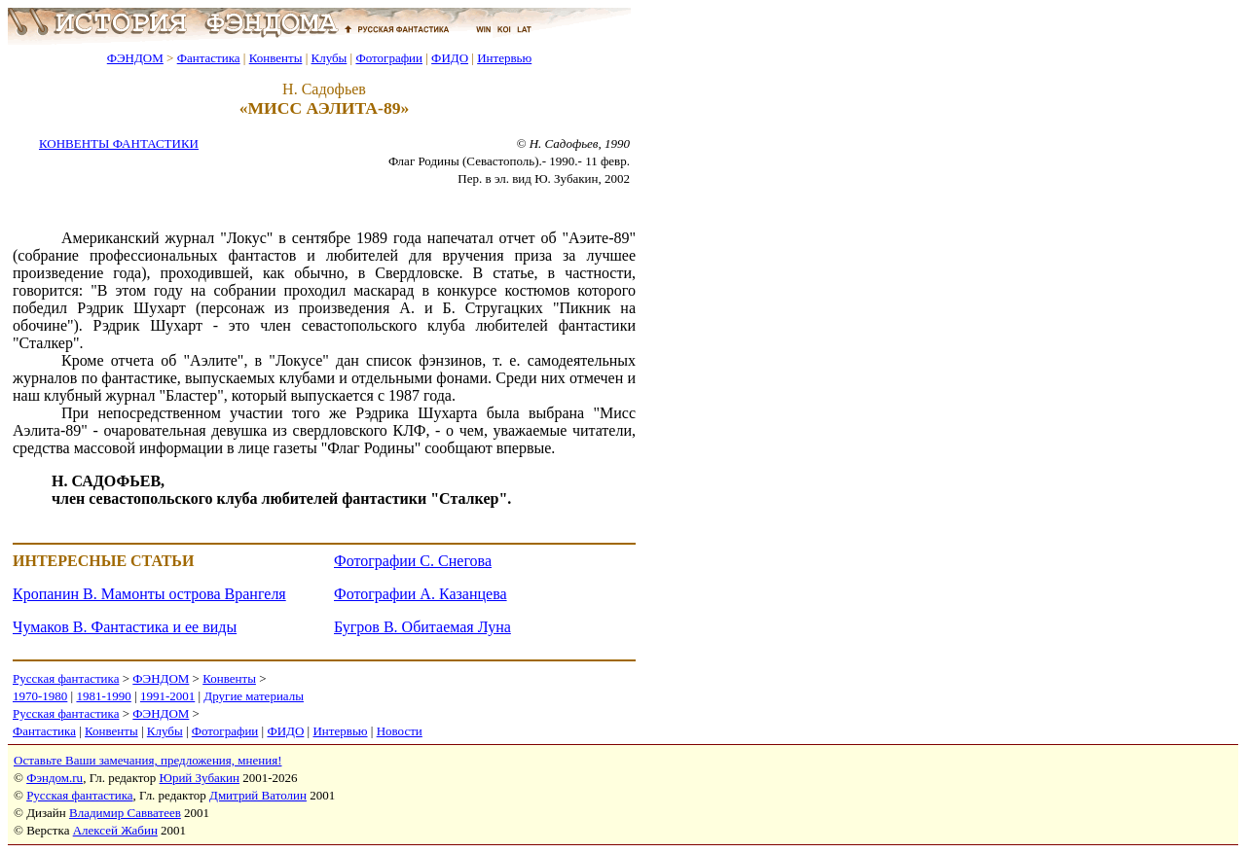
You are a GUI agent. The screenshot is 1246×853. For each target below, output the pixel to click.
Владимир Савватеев (125, 812)
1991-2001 (167, 696)
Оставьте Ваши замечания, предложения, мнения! (147, 760)
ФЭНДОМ (135, 58)
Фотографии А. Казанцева (420, 594)
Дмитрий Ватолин (258, 795)
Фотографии (388, 58)
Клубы (329, 58)
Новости (399, 731)
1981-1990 (103, 696)
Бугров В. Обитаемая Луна (422, 627)
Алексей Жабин (115, 830)
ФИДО (449, 58)
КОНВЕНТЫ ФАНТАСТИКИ (119, 143)
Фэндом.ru (54, 777)
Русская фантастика (66, 678)
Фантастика (208, 58)
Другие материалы (253, 696)
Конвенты (276, 58)
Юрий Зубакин (199, 777)
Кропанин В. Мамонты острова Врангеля (149, 594)
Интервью (504, 58)
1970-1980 (40, 696)
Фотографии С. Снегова (413, 560)
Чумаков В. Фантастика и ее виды (125, 627)
